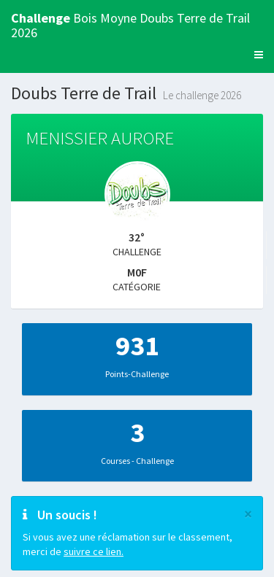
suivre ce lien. (93, 551)
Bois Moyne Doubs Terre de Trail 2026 (130, 22)
